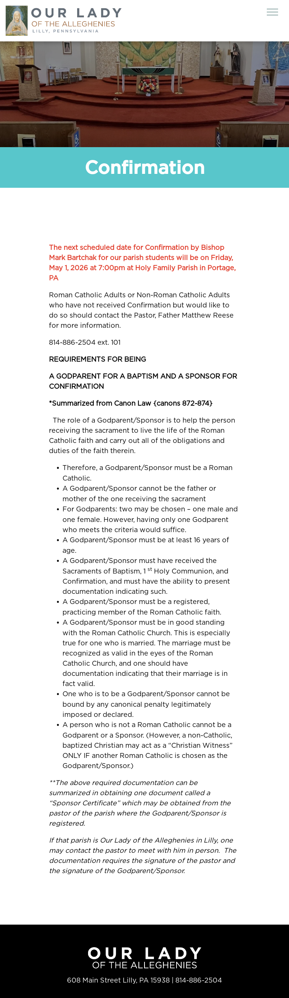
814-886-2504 (198, 980)
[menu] (272, 12)
